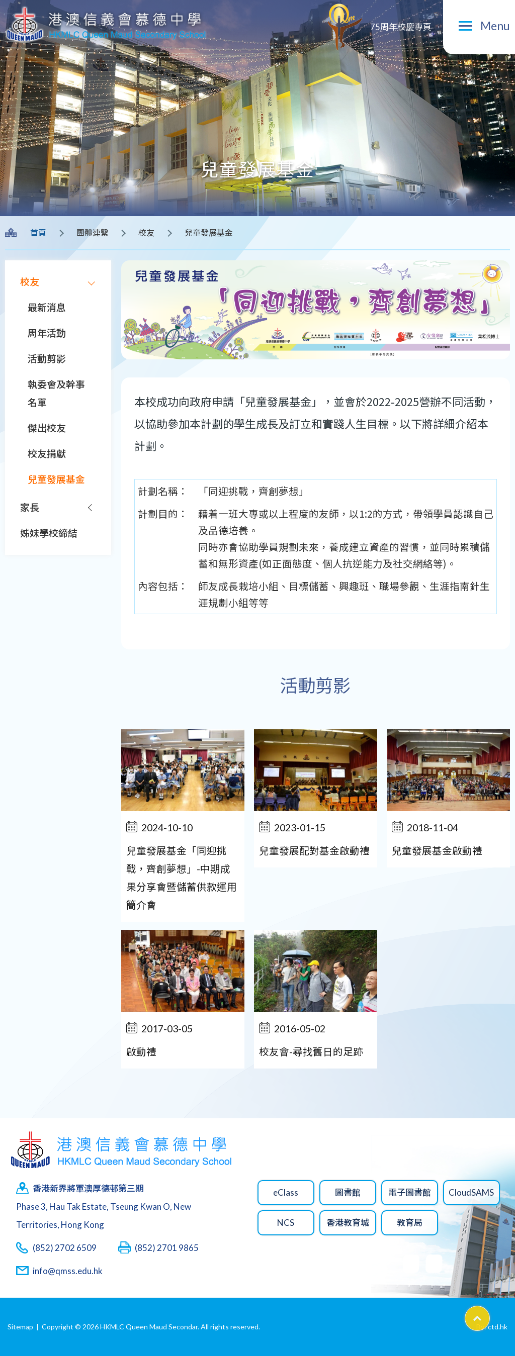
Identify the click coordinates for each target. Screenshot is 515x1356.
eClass (285, 1192)
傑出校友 (47, 428)
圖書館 (348, 1192)
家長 (29, 507)
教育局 (409, 1222)
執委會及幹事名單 (56, 393)
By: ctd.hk (491, 1326)
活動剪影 (47, 358)
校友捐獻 (47, 453)
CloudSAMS (471, 1192)
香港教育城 (347, 1222)
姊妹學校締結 (48, 533)
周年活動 (47, 333)
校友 (29, 281)
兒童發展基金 (56, 479)
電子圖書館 (409, 1192)
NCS (285, 1222)
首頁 (38, 232)
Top (489, 1315)
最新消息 (47, 307)
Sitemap (20, 1326)
